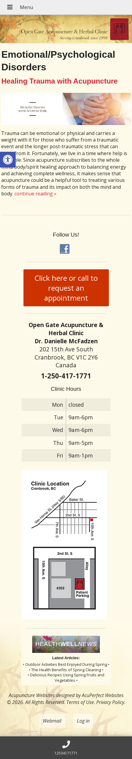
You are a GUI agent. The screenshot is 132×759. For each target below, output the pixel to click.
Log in (83, 721)
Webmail (52, 721)
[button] (8, 159)
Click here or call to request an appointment (66, 288)
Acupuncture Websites (32, 695)
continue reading (35, 193)
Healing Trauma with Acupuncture (59, 81)
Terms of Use (80, 702)
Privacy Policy (110, 702)
